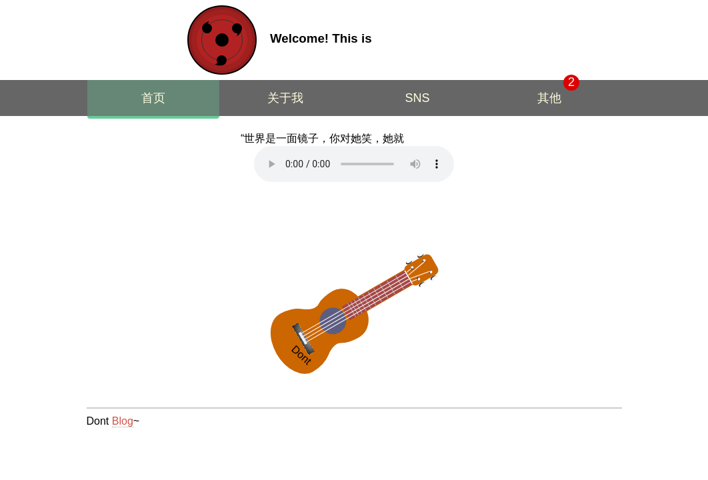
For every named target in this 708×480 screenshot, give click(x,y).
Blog (122, 421)
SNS (417, 98)
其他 (549, 98)
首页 (153, 98)
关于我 (285, 98)
